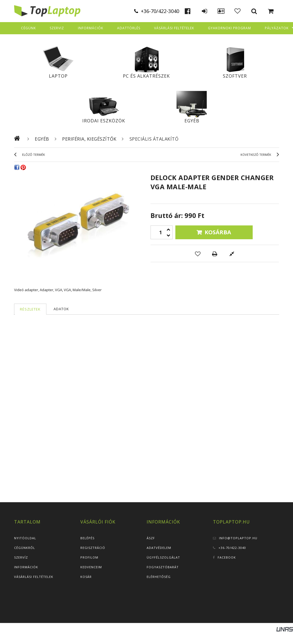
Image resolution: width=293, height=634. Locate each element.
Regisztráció (92, 548)
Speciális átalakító (154, 139)
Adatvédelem (159, 548)
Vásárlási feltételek (33, 577)
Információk (26, 567)
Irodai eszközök (103, 121)
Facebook (227, 557)
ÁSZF (151, 538)
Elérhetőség (159, 577)
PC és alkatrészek (146, 76)
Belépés (87, 538)
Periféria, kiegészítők (89, 139)
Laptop (58, 76)
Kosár (86, 577)
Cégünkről (24, 548)
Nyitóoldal (25, 538)
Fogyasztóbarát (163, 567)
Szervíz (21, 557)
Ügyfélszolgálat (163, 557)
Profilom (89, 557)
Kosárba (218, 232)
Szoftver (235, 76)
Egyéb (191, 121)
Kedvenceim (91, 567)
